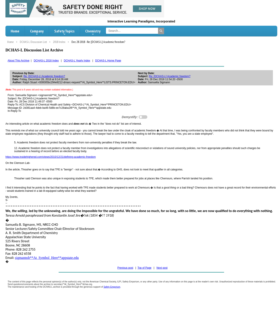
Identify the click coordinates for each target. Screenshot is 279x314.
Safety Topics (64, 32)
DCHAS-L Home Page (108, 60)
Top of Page (144, 267)
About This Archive (18, 60)
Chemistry (92, 32)
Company (37, 32)
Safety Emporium (112, 287)
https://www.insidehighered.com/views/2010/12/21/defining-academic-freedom (50, 156)
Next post (162, 267)
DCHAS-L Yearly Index (77, 60)
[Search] (161, 31)
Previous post (125, 267)
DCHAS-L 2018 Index (46, 60)
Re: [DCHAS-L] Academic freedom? (44, 76)
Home (15, 31)
